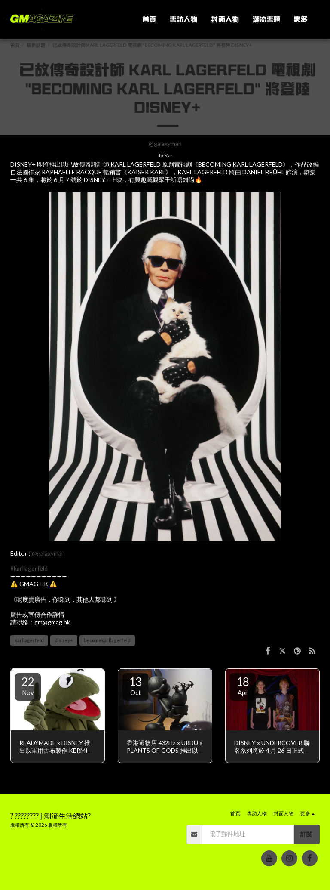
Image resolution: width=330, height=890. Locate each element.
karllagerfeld (29, 640)
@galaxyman (165, 143)
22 (28, 685)
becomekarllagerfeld (107, 640)
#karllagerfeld (29, 568)
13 (135, 685)
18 (243, 685)
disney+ (64, 640)
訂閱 (306, 834)
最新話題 (36, 45)
